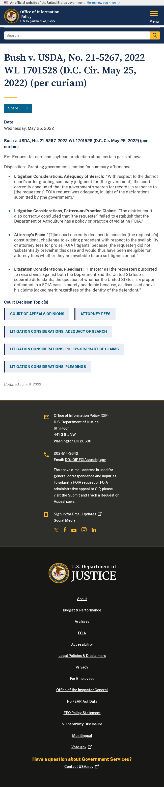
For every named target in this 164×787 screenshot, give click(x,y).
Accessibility (82, 644)
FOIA (82, 633)
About (82, 599)
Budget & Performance (82, 610)
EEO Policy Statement (82, 713)
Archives (82, 621)
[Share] (18, 108)
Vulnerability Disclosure (82, 724)
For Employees (82, 679)
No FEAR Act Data (82, 701)
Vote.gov (82, 747)
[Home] (32, 22)
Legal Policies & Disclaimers (82, 656)
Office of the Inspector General (82, 690)
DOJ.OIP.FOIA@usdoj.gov (85, 460)
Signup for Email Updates (78, 514)
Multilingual (82, 736)
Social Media (64, 520)
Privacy (82, 667)
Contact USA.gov (82, 767)
